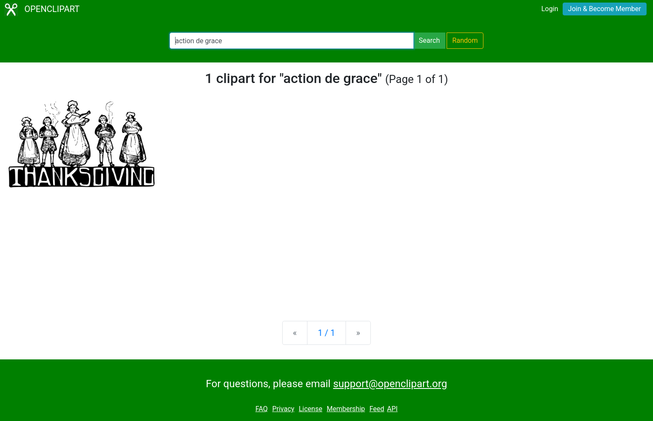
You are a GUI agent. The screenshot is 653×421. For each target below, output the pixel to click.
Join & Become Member (604, 9)
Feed (377, 409)
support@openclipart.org (390, 384)
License (310, 409)
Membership (346, 409)
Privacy (283, 409)
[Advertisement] (327, 247)
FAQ (261, 409)
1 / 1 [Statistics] (326, 333)
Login (549, 9)
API (392, 409)
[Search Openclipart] (292, 41)
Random (465, 40)
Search (429, 40)
